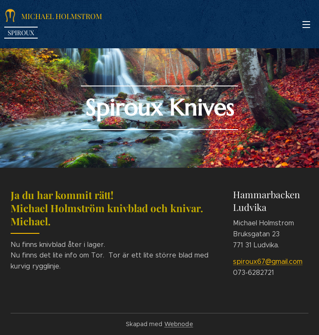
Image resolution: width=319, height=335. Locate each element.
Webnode (178, 324)
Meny (306, 24)
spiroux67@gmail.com (267, 261)
